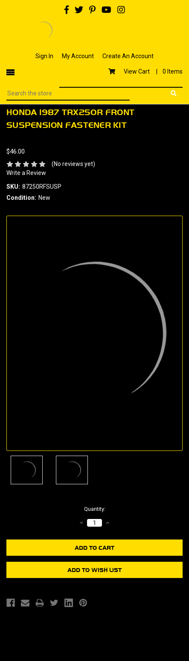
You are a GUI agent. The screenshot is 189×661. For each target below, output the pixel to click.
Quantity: (94, 509)
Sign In (44, 56)
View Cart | (145, 71)
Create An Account (128, 56)
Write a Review (26, 172)
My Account (78, 56)
